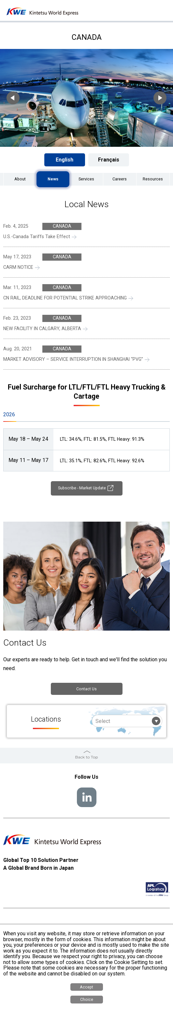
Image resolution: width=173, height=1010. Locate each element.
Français (108, 160)
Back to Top (86, 758)
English (64, 160)
